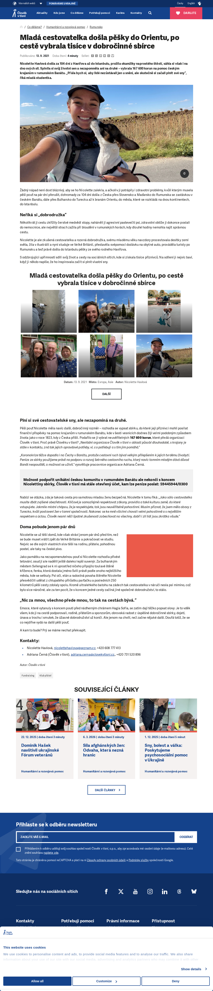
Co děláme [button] (77, 13)
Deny (175, 981)
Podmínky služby (139, 860)
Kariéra (120, 13)
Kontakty (136, 13)
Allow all (37, 981)
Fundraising (28, 675)
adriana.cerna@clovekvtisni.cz (92, 654)
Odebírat (186, 837)
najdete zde (51, 853)
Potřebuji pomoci (99, 13)
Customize (106, 981)
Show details (191, 969)
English (191, 3)
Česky (180, 3)
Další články (105, 790)
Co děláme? (34, 27)
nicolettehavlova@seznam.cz (75, 648)
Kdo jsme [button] (59, 13)
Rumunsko (96, 27)
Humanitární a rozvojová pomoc (65, 27)
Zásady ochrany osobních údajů (106, 860)
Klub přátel (45, 675)
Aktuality (42, 13)
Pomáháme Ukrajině (62, 3)
